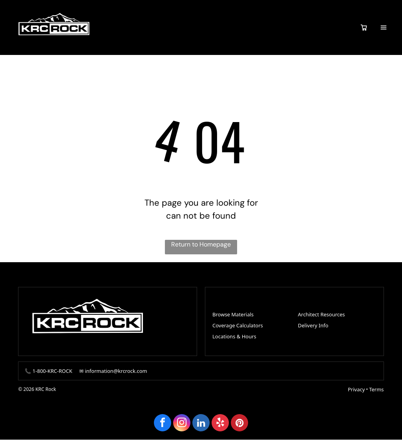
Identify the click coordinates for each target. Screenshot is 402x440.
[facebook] (162, 424)
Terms (376, 389)
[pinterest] (239, 424)
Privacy (356, 389)
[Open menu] (383, 27)
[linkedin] (201, 424)
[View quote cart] (364, 27)
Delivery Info (313, 325)
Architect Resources (321, 314)
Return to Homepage (201, 245)
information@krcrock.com (116, 371)
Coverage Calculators (237, 325)
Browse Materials (233, 314)
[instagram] (181, 424)
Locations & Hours (234, 336)
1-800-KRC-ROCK (52, 371)
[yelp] (220, 424)
